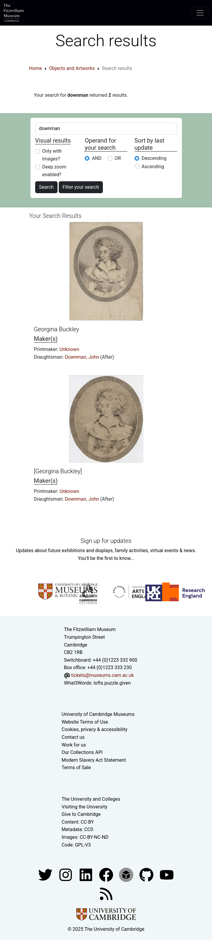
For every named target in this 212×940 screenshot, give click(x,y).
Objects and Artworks (72, 68)
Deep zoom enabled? (54, 170)
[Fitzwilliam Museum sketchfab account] (127, 874)
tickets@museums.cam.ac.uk (102, 675)
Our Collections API (82, 752)
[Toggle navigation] (200, 13)
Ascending (153, 166)
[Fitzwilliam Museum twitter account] (46, 874)
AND (96, 158)
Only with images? (52, 155)
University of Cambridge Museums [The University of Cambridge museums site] (98, 714)
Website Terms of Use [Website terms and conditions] (85, 722)
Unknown (69, 349)
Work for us (74, 745)
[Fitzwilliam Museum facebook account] (86, 874)
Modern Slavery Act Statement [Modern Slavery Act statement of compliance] (94, 760)
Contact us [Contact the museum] (73, 737)
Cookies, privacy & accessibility (95, 729)
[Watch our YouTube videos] (166, 874)
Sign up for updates (106, 540)
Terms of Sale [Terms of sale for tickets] (76, 767)
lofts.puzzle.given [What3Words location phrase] (112, 683)
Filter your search (81, 187)
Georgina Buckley (56, 329)
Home (35, 68)
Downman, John (82, 357)
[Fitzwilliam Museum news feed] (106, 893)
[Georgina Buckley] (58, 471)
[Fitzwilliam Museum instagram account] (66, 874)
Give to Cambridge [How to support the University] (81, 814)
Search (46, 187)
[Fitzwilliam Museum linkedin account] (107, 874)
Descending (154, 158)
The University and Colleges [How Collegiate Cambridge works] (91, 799)
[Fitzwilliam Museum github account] (147, 874)
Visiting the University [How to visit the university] (84, 807)
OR (118, 158)
